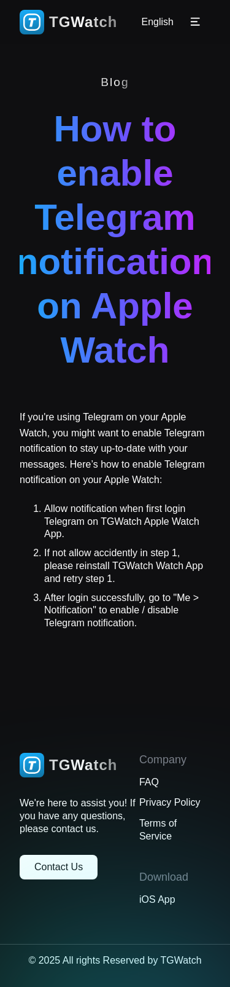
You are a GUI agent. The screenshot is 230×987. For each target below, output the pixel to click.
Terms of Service (158, 829)
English (158, 22)
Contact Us (58, 867)
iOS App (157, 899)
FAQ (149, 782)
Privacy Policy (170, 802)
